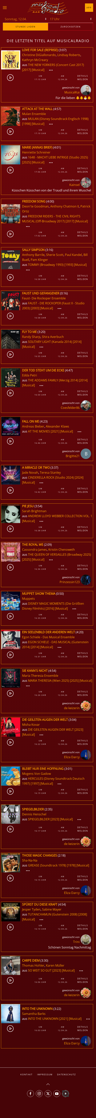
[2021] (55, 431)
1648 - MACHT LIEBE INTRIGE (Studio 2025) (58, 157)
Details (82, 75)
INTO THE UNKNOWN (43, 1019)
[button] (5, 7)
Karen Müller (55, 965)
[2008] (82, 914)
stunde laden (25, 26)
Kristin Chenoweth (61, 549)
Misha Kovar (31, 725)
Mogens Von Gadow (36, 774)
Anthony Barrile (33, 255)
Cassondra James (34, 549)
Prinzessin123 (70, 582)
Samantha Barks (34, 1014)
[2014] (77, 342)
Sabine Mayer (52, 909)
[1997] (35, 783)
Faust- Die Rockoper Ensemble (44, 298)
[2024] (79, 477)
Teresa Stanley (50, 472)
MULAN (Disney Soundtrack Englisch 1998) (58, 119)
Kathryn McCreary (35, 60)
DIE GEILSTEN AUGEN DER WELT (51, 729)
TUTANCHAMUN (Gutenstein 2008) (53, 914)
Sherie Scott (54, 255)
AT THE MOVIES (39, 431)
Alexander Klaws (57, 426)
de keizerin (72, 708)
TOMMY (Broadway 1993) (46, 265)
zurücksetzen (71, 26)
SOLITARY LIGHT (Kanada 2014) (50, 342)
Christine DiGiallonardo (39, 55)
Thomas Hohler (33, 965)
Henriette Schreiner (36, 152)
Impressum (45, 1074)
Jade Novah (30, 472)
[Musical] (38, 70)
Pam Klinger (39, 260)
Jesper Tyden (31, 909)
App (89, 7)
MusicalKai (72, 92)
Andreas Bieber (33, 426)
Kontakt (26, 1074)
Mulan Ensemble (34, 114)
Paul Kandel (73, 255)
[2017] (26, 70)
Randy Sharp (31, 337)
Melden (82, 79)
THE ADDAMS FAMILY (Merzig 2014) (53, 380)
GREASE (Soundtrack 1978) (47, 865)
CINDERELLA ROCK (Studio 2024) (51, 477)
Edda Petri (29, 375)
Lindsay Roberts (68, 55)
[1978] (71, 865)
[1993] (68, 265)
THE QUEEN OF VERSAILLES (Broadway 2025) (59, 554)
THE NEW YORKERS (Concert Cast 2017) (56, 65)
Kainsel (74, 185)
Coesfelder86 (70, 408)
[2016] (50, 608)
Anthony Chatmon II (64, 206)
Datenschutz (66, 1074)
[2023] (78, 729)
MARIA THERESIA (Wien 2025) (48, 680)
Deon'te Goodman (35, 206)
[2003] (35, 308)
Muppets (28, 598)
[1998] (26, 124)
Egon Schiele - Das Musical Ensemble (48, 637)
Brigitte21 (73, 456)
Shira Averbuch (53, 337)
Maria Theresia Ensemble (40, 676)
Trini (76, 942)
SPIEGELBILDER (39, 819)
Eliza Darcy (72, 757)
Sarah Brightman (34, 511)
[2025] (26, 162)
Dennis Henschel (34, 814)
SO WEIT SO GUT (40, 970)
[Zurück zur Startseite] (48, 7)
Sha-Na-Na (29, 860)
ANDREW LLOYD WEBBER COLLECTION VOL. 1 (60, 516)
